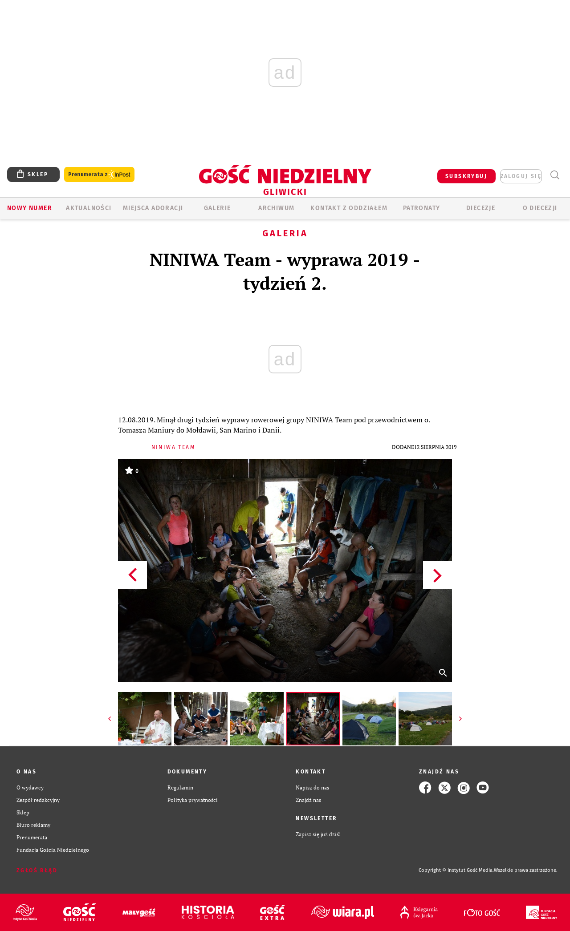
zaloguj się (521, 176)
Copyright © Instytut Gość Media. (456, 870)
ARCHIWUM (276, 208)
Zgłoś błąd (36, 870)
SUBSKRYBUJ (466, 176)
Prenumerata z (99, 175)
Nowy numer (29, 208)
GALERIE (217, 208)
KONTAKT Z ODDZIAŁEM (348, 208)
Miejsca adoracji (153, 208)
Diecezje (480, 208)
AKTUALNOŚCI (88, 208)
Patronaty (421, 208)
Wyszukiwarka (554, 175)
